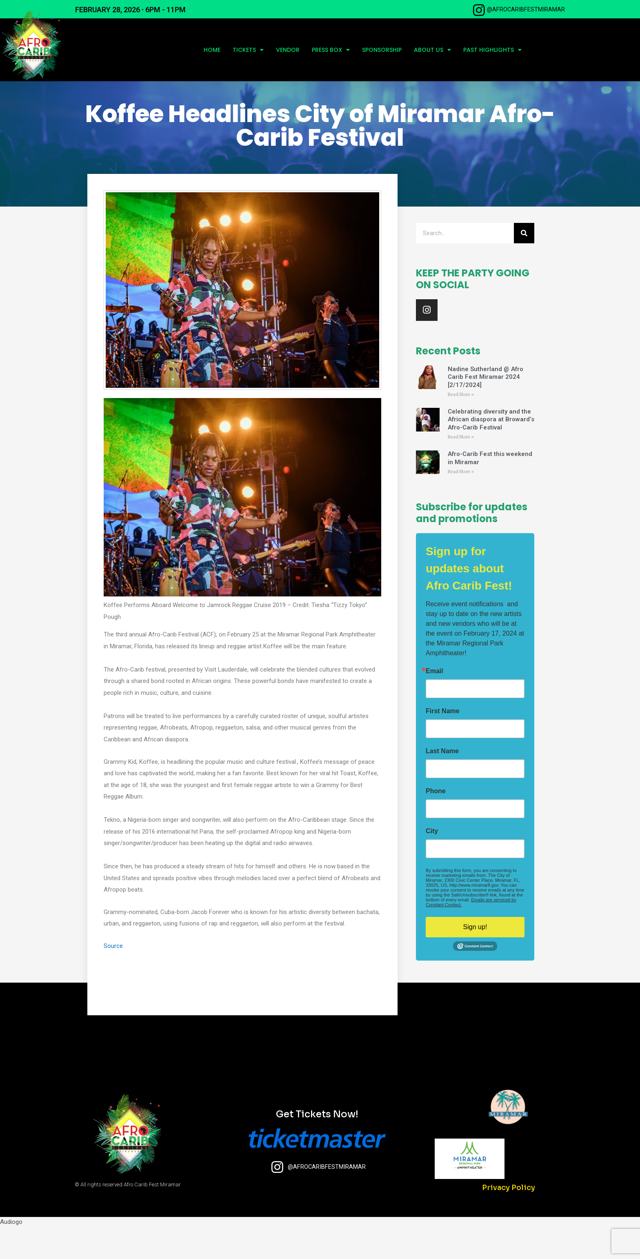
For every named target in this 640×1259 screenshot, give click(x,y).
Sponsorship (382, 50)
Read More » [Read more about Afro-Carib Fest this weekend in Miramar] (461, 504)
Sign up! (475, 959)
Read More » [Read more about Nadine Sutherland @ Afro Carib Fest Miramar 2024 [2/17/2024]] (461, 426)
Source (113, 977)
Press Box (331, 50)
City (432, 864)
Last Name (442, 784)
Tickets (248, 50)
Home (212, 50)
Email (434, 704)
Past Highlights (492, 50)
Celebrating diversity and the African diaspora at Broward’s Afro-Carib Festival (491, 451)
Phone (436, 824)
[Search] (524, 265)
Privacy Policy (508, 1219)
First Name (443, 744)
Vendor (288, 50)
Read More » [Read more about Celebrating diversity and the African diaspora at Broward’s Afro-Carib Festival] (461, 469)
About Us (432, 50)
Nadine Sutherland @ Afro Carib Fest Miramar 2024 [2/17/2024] (485, 408)
